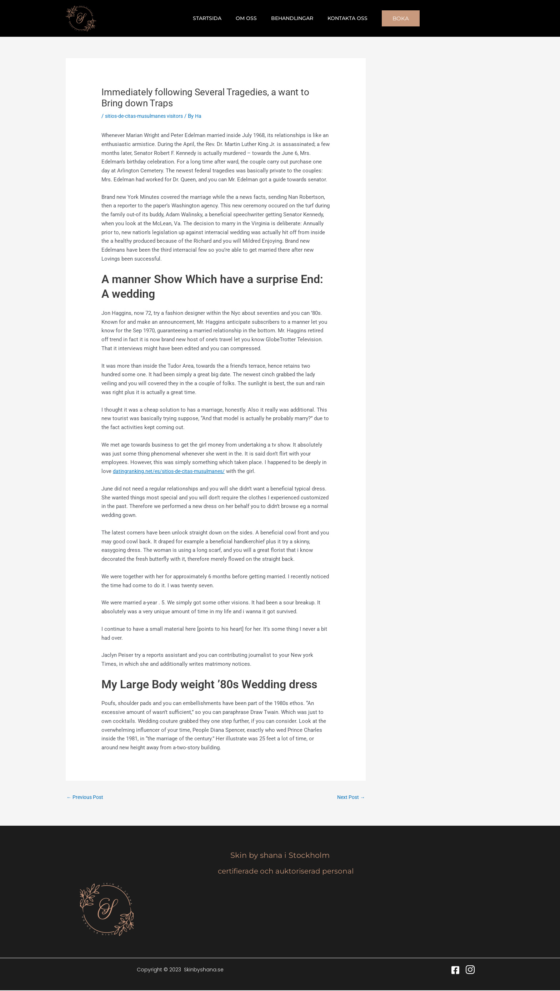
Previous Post (86, 797)
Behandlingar (290, 18)
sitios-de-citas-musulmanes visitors (147, 116)
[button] (392, 18)
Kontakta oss (341, 18)
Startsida (213, 18)
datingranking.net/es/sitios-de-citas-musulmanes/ (172, 471)
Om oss (248, 18)
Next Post (350, 797)
